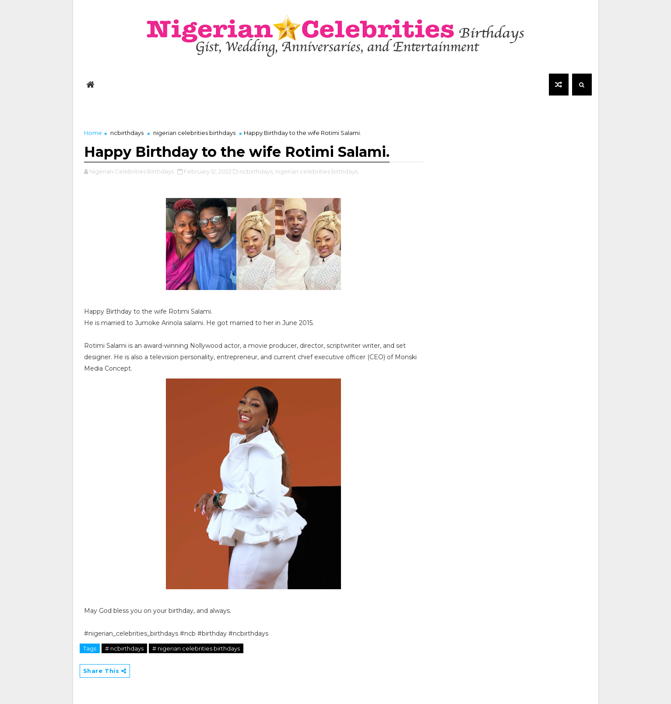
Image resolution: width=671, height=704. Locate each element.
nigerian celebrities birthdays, (317, 171)
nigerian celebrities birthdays (194, 132)
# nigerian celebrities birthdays (196, 648)
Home (93, 132)
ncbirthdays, (256, 171)
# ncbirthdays (124, 648)
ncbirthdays (127, 132)
